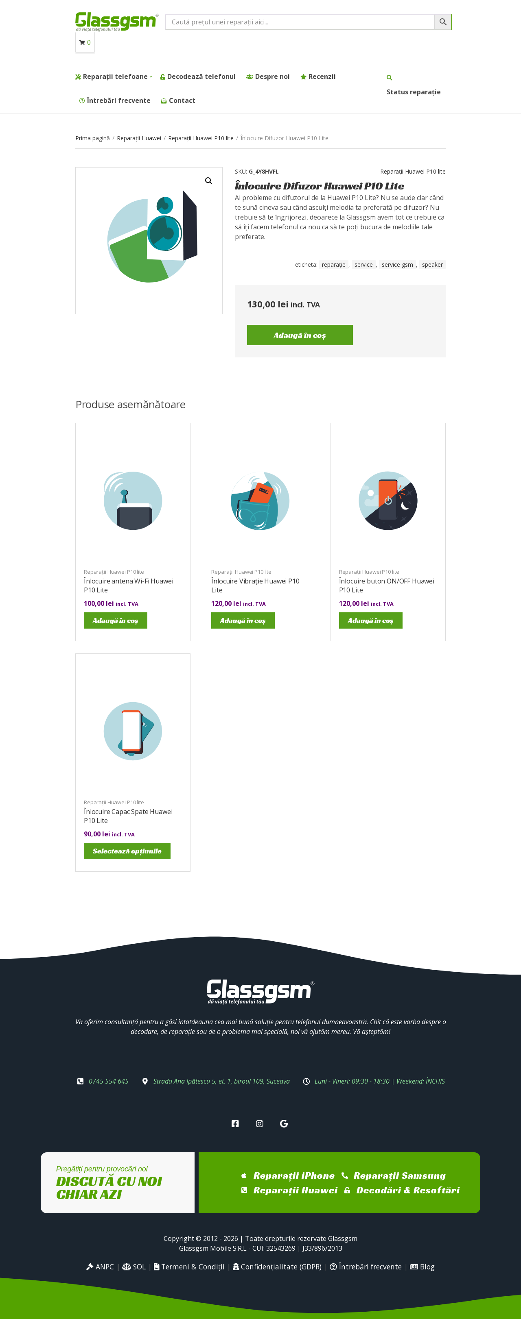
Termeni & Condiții (189, 1266)
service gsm (397, 264)
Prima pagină (92, 138)
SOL (134, 1266)
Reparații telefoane (115, 76)
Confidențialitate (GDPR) (277, 1266)
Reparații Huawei (139, 138)
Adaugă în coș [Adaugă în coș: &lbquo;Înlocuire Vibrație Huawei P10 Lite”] (243, 620)
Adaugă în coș (300, 335)
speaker (432, 264)
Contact (182, 100)
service (364, 264)
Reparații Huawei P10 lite (201, 138)
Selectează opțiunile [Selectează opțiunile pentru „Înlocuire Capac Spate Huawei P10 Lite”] (127, 850)
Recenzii (322, 76)
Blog (422, 1266)
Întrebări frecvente (119, 100)
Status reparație (414, 91)
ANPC (100, 1266)
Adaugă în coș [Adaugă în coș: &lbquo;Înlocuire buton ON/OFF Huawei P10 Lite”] (371, 620)
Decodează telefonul (201, 76)
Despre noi (272, 76)
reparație (334, 264)
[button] (208, 181)
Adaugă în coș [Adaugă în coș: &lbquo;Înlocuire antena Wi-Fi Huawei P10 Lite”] (115, 620)
